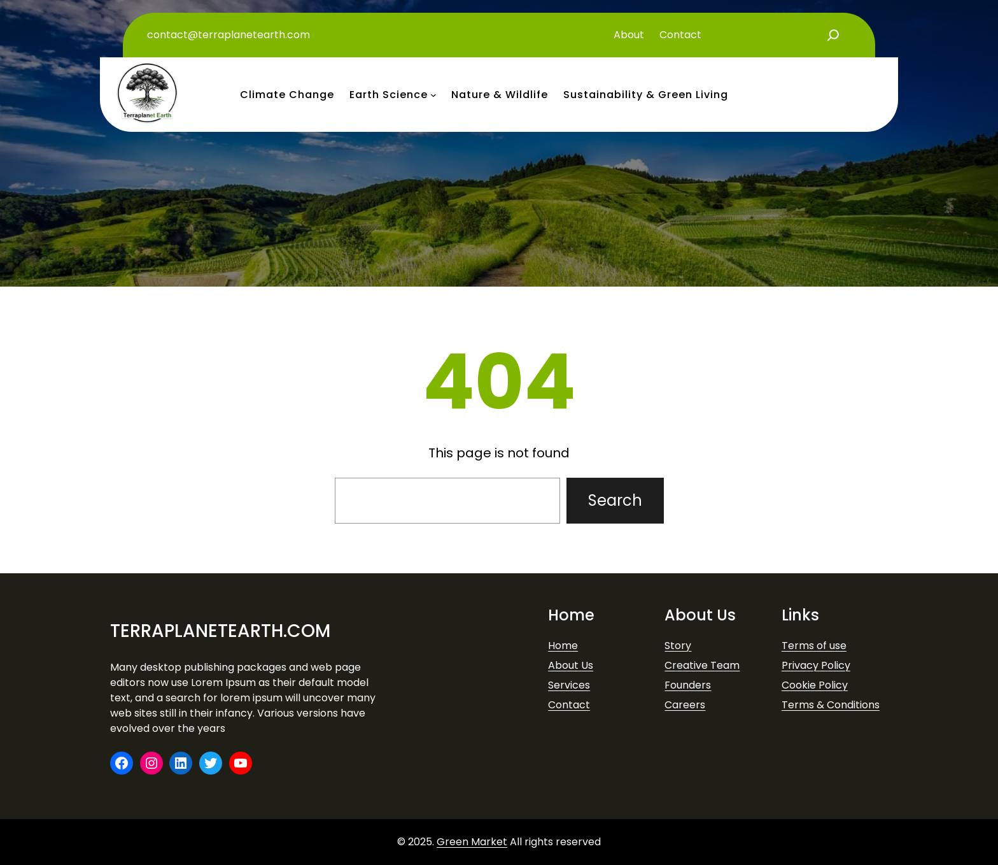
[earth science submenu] (433, 95)
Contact (569, 704)
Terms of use (814, 645)
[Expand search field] (833, 35)
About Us (570, 665)
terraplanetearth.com (220, 630)
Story (677, 645)
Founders (687, 685)
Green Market (472, 841)
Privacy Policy (816, 665)
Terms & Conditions (831, 704)
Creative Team (702, 665)
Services (569, 685)
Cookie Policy (815, 685)
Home (563, 645)
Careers (684, 704)
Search (615, 500)
